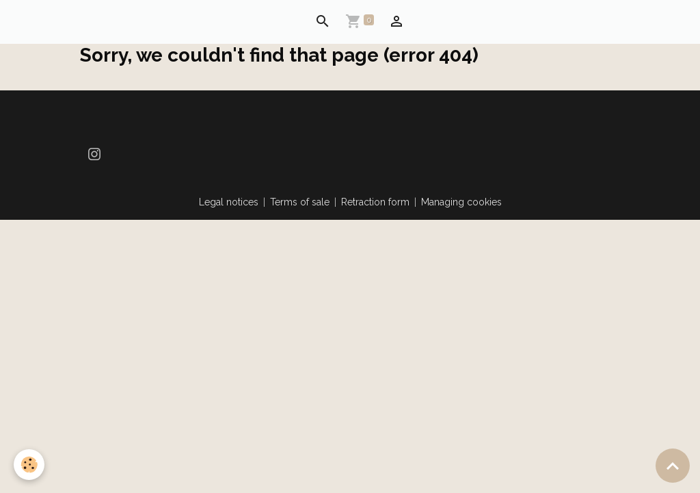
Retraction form (375, 202)
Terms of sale (299, 202)
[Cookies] (29, 464)
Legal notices (228, 202)
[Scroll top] (673, 465)
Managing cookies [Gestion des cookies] (461, 202)
